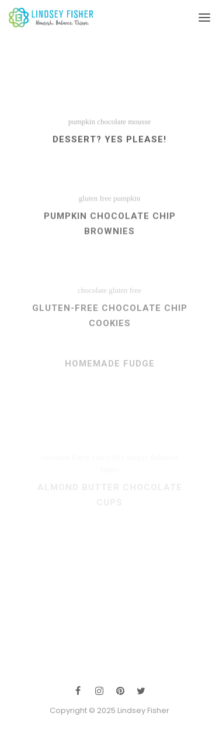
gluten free (95, 204)
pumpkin (126, 204)
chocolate (92, 299)
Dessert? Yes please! (109, 143)
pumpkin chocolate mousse (109, 125)
